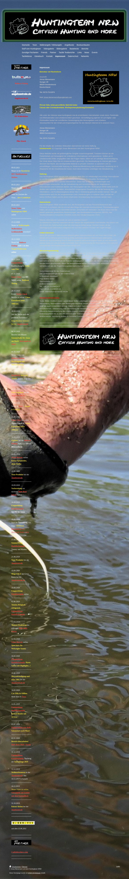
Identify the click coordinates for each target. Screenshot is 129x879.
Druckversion (15, 867)
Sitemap (24, 867)
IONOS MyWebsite (34, 873)
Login (118, 866)
